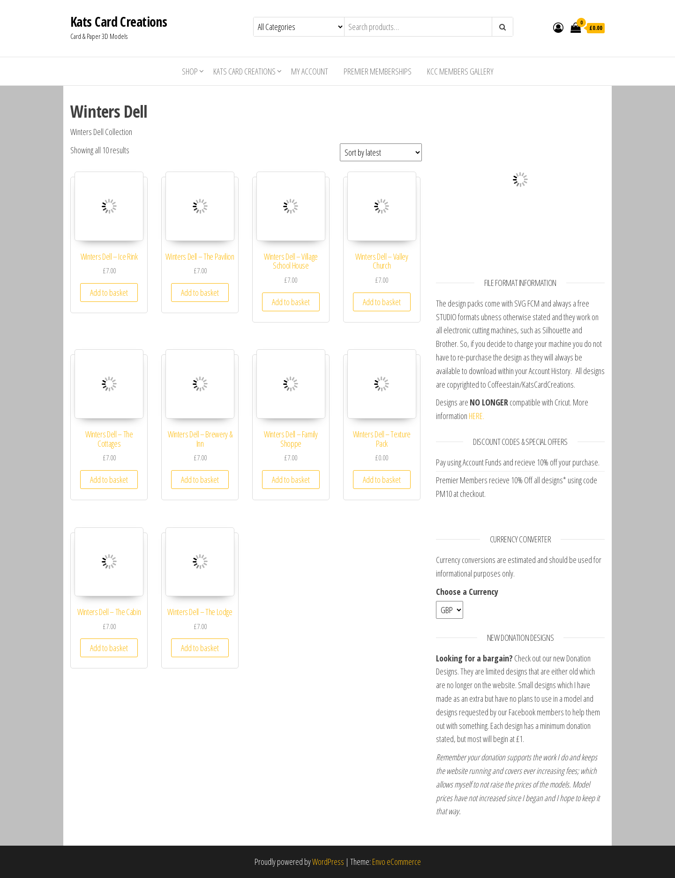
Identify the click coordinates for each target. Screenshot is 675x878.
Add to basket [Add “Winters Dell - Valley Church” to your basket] (382, 302)
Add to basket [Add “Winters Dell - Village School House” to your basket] (291, 302)
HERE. (476, 415)
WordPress (328, 861)
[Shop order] (381, 152)
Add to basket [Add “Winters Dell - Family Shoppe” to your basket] (291, 479)
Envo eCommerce (396, 861)
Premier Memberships (378, 71)
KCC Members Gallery (460, 71)
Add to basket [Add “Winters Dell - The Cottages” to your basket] (109, 479)
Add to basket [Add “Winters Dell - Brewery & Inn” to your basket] (200, 479)
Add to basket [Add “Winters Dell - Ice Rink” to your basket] (109, 292)
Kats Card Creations (118, 21)
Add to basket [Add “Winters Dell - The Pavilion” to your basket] (200, 292)
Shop (190, 71)
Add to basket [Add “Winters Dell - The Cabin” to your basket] (109, 647)
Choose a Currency (467, 591)
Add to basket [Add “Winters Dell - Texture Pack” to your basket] (382, 479)
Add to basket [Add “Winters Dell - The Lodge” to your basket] (200, 647)
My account (309, 71)
